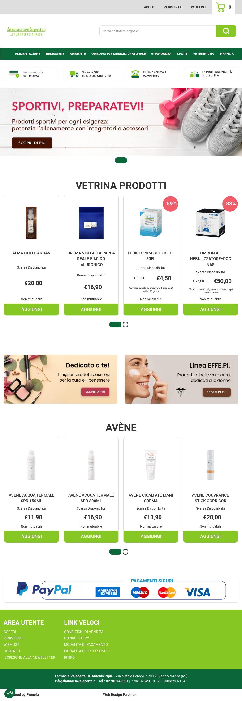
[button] (121, 160)
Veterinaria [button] (203, 54)
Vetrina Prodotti (121, 185)
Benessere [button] (55, 54)
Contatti (12, 651)
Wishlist (198, 7)
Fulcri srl (130, 694)
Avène (121, 427)
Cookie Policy (76, 638)
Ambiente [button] (78, 54)
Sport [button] (182, 54)
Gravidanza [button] (161, 54)
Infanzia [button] (226, 54)
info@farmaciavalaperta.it (75, 681)
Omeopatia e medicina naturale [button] (118, 54)
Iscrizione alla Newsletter (29, 657)
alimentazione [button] (27, 54)
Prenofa (32, 694)
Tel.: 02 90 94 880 (113, 681)
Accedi (149, 7)
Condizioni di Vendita (84, 632)
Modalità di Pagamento (86, 645)
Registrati (173, 7)
